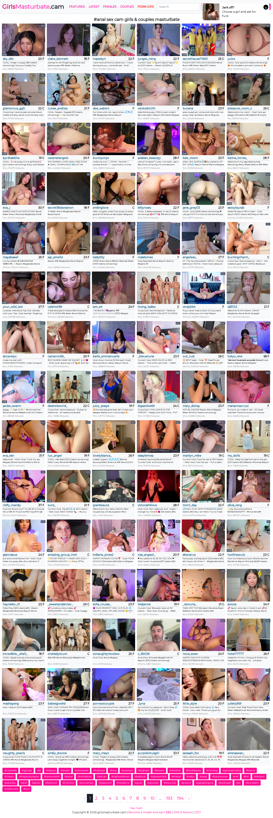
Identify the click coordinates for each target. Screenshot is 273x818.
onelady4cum (57, 654)
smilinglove (100, 207)
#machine (68, 782)
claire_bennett (58, 59)
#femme (159, 770)
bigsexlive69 (146, 406)
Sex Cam (136, 808)
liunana (188, 108)
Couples (127, 6)
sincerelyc (10, 356)
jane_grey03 (191, 207)
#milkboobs (11, 788)
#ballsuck (140, 776)
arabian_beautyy (149, 158)
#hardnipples (193, 770)
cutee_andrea (57, 108)
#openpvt (127, 770)
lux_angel (55, 455)
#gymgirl (27, 770)
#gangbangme (204, 782)
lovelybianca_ (102, 455)
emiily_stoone (57, 753)
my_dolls (234, 455)
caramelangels (58, 158)
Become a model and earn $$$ (149, 812)
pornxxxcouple (103, 703)
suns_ (52, 505)
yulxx (231, 59)
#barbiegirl (225, 782)
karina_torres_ (237, 158)
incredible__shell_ (15, 654)
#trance (250, 770)
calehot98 (55, 306)
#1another (175, 770)
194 (180, 798)
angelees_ (190, 257)
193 (169, 798)
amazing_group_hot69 (62, 554)
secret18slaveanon (60, 207)
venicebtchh (146, 108)
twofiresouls (236, 554)
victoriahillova (147, 505)
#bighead (99, 770)
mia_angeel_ (146, 554)
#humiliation (85, 776)
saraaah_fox (191, 753)
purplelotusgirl (148, 753)
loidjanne (144, 604)
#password (105, 782)
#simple (65, 770)
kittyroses (144, 207)
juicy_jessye (101, 406)
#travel (69, 776)
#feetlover (51, 782)
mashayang (11, 703)
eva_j (6, 207)
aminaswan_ (236, 753)
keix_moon (190, 158)
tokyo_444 (235, 356)
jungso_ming (147, 59)
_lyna (141, 703)
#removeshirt (52, 776)
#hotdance (123, 782)
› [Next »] (188, 798)
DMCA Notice (182, 812)
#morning (211, 770)
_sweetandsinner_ (60, 604)
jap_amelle (55, 257)
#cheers (9, 776)
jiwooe (232, 604)
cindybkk (189, 306)
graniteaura (101, 505)
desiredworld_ (58, 406)
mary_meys (101, 753)
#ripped (50, 770)
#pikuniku (10, 782)
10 (152, 798)
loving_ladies (146, 306)
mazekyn (99, 59)
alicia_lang (235, 505)
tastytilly (98, 257)
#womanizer (86, 782)
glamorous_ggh (14, 108)
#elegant (259, 776)
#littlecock (170, 782)
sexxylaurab (236, 207)
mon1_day (190, 505)
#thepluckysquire (29, 776)
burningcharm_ (238, 257)
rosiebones (145, 257)
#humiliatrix (252, 782)
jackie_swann (12, 406)
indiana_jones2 (103, 554)
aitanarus (189, 554)
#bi (39, 770)
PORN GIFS (146, 6)
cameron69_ (56, 356)
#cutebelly (11, 770)
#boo (26, 788)
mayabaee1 (10, 257)
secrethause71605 (195, 59)
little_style (190, 703)
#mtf (235, 776)
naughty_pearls (14, 753)
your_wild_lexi (13, 306)
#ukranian (153, 782)
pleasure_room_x (240, 108)
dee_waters (101, 108)
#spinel (36, 782)
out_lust (189, 356)
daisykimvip (146, 455)
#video (190, 776)
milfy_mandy (12, 505)
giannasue (10, 554)
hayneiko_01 (11, 604)
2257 (197, 812)
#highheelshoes (120, 776)
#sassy (203, 776)
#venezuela (81, 770)
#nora (113, 770)
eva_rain (8, 455)
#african (101, 776)
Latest (94, 6)
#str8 (24, 782)
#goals (138, 782)
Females (109, 6)
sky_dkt (8, 59)
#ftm (246, 776)
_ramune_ (190, 604)
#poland (186, 782)
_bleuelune (146, 356)
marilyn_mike (192, 455)
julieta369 (234, 703)
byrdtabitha (11, 158)
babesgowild (56, 703)
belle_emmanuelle (106, 356)
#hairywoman (220, 776)
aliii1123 (232, 306)
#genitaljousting (232, 770)
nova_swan (190, 654)
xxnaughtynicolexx (106, 654)
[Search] (178, 6)
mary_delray (191, 406)
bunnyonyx (101, 158)
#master (176, 776)
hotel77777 (236, 654)
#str (238, 782)
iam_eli (97, 306)
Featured (77, 6)
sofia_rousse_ (102, 604)
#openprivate (158, 776)
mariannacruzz (238, 406)
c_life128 (144, 654)
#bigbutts (143, 770)
